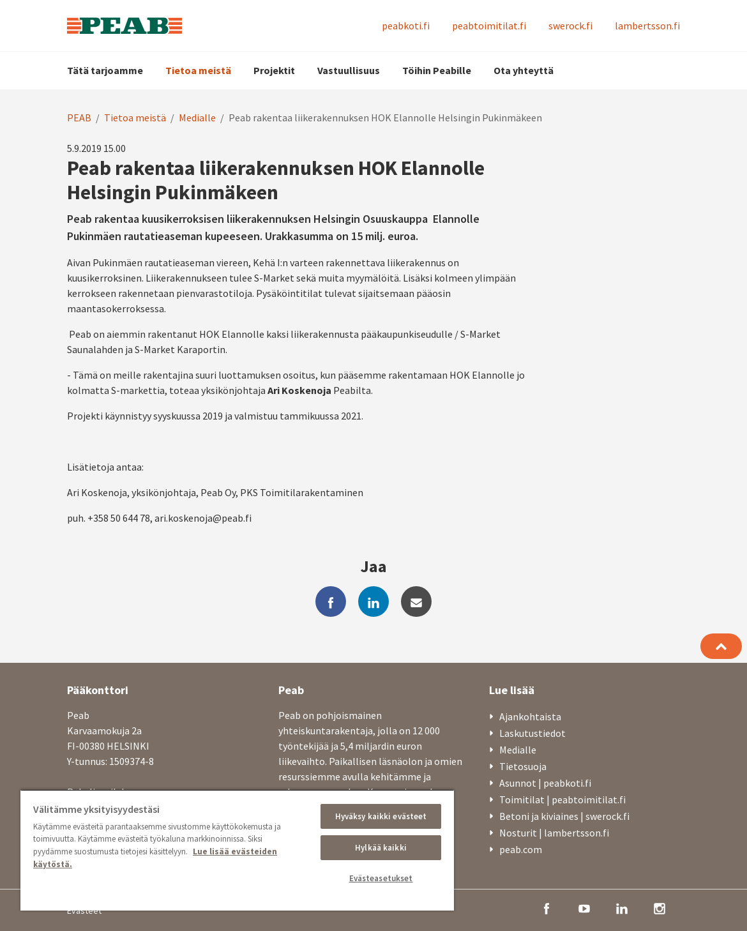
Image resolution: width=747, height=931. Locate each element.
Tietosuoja (523, 766)
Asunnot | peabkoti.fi (545, 782)
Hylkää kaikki (381, 847)
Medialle (197, 117)
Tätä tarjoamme (105, 70)
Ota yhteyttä (524, 70)
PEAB (79, 117)
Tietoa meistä (198, 70)
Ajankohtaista (530, 716)
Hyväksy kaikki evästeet (381, 816)
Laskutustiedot (532, 733)
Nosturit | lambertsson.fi (554, 832)
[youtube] (584, 907)
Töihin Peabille (436, 70)
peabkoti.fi (406, 25)
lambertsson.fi (647, 25)
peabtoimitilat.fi (489, 25)
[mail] (416, 601)
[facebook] (330, 601)
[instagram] (659, 907)
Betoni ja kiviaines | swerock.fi (564, 816)
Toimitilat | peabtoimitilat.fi (562, 799)
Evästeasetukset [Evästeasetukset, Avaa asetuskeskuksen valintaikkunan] (381, 878)
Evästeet (84, 910)
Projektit (274, 70)
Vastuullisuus (348, 70)
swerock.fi (570, 25)
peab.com (520, 849)
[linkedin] (373, 601)
